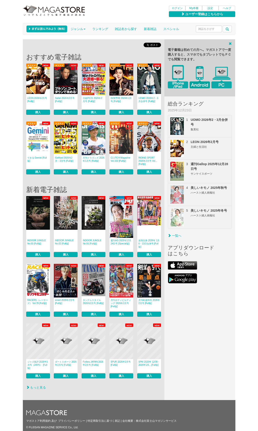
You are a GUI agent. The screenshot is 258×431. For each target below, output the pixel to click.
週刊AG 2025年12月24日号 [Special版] (121, 242)
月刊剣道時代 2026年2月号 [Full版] (149, 302)
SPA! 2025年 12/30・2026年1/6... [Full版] (149, 363)
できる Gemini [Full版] (37, 159)
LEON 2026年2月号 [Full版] (37, 100)
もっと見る (36, 387)
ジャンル (78, 29)
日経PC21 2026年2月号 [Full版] (92, 100)
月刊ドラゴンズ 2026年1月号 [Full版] (93, 159)
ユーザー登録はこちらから (202, 14)
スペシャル (171, 29)
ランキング (100, 29)
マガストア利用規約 (38, 420)
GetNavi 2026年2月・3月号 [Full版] (64, 159)
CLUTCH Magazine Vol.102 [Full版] (120, 159)
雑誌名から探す (126, 29)
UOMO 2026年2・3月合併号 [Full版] (148, 100)
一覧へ (174, 235)
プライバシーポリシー (71, 420)
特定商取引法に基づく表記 (104, 420)
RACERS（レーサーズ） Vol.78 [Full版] (37, 302)
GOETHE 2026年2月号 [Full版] (121, 100)
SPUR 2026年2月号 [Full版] (120, 363)
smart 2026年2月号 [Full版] (64, 302)
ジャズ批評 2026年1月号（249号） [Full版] (37, 365)
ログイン (177, 8)
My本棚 (193, 8)
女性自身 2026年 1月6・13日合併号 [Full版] (148, 243)
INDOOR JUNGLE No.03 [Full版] (36, 242)
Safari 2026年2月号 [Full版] (65, 100)
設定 (210, 8)
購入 (38, 112)
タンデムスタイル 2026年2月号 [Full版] (93, 302)
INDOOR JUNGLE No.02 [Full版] (64, 242)
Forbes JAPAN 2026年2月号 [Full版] (93, 363)
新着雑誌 (150, 29)
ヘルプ (227, 8)
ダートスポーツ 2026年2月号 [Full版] (65, 363)
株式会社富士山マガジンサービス (156, 420)
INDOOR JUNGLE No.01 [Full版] (92, 242)
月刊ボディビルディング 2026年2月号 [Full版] (121, 303)
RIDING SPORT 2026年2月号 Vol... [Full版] (147, 161)
